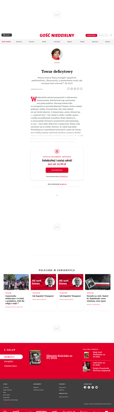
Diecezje (95, 42)
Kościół (19, 42)
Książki (8, 361)
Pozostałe (8, 366)
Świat (44, 42)
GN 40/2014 (57, 62)
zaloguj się (103, 35)
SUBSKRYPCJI (63, 176)
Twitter (75, 88)
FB (72, 88)
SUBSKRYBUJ (91, 35)
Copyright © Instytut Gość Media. (91, 403)
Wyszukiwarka (111, 35)
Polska (31, 42)
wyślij (81, 88)
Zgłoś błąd (7, 404)
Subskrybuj (57, 170)
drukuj (78, 88)
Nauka (69, 42)
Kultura (57, 42)
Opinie (82, 42)
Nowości (8, 357)
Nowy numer (6, 42)
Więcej (107, 42)
